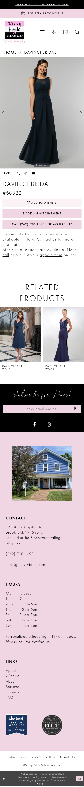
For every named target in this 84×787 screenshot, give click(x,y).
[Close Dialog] (4, 780)
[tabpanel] (42, 113)
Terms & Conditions (43, 758)
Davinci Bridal (40, 52)
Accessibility (67, 758)
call (5, 255)
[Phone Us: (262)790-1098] (54, 32)
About (11, 682)
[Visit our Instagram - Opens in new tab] (49, 425)
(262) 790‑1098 (20, 554)
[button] (42, 32)
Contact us (47, 239)
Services (13, 687)
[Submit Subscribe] (75, 410)
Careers (12, 692)
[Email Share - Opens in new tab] (33, 173)
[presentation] (20, 335)
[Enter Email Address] (42, 410)
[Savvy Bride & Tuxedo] (14, 32)
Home (10, 52)
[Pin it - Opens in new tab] (25, 173)
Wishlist (12, 676)
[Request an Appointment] (42, 13)
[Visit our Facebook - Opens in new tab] (34, 425)
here (44, 784)
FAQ (9, 698)
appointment (51, 255)
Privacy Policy (17, 758)
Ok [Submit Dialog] (79, 779)
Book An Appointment (42, 214)
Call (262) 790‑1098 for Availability (42, 225)
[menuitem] (42, 32)
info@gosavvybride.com (26, 565)
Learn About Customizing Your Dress (42, 4)
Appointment (16, 671)
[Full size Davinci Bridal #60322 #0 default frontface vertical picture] (42, 113)
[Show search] (77, 32)
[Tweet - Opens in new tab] (18, 173)
